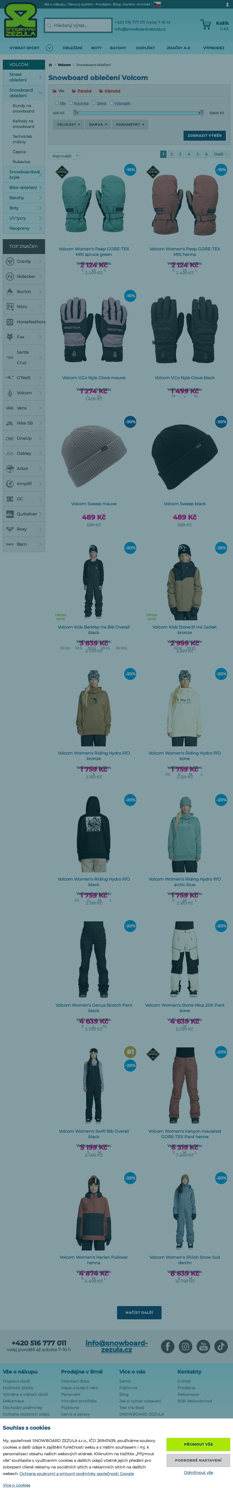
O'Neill (24, 378)
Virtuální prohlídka (79, 1401)
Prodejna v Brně (81, 1372)
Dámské (112, 91)
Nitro (24, 307)
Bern (24, 544)
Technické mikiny (22, 139)
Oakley (24, 453)
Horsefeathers (25, 322)
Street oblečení (25, 77)
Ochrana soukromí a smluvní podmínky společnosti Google (77, 1473)
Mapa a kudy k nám (79, 1387)
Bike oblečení (25, 187)
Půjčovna (70, 1407)
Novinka (79, 103)
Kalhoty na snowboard (23, 124)
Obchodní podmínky (22, 1407)
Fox (24, 337)
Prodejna (186, 1387)
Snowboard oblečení (26, 93)
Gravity (24, 261)
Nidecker (24, 276)
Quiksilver (24, 514)
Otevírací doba (75, 1381)
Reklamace (13, 1401)
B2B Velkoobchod (194, 1401)
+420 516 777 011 (39, 1343)
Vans (24, 408)
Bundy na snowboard (23, 108)
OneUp (24, 438)
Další (221, 154)
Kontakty (189, 1372)
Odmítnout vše (198, 1472)
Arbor (24, 469)
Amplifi (24, 484)
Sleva (99, 103)
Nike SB (24, 423)
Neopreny (25, 228)
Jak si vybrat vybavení (140, 1401)
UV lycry (25, 218)
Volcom (64, 65)
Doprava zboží (16, 1381)
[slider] (76, 113)
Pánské (84, 91)
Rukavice (21, 161)
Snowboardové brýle (25, 174)
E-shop (184, 1381)
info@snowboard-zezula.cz (140, 29)
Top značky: (23, 246)
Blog (124, 1394)
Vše (60, 103)
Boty (25, 208)
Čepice (19, 151)
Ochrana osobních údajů (26, 1414)
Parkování (70, 1394)
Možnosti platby (18, 1387)
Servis (125, 1381)
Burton (24, 292)
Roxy (24, 529)
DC (24, 499)
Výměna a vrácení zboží (25, 1394)
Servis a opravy (75, 1414)
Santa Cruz (24, 357)
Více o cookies (16, 1485)
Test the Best (131, 1407)
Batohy (25, 197)
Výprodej (120, 103)
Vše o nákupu (20, 1372)
